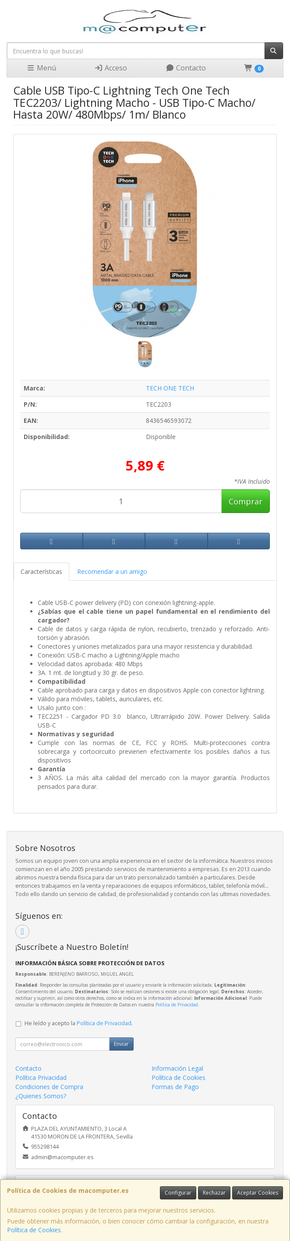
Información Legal (177, 1068)
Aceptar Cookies (257, 1192)
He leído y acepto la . (79, 1023)
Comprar (245, 501)
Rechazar (214, 1192)
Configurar (178, 1192)
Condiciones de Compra (49, 1087)
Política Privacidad (41, 1077)
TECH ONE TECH (170, 388)
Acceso (110, 68)
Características (41, 571)
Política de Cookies (34, 1230)
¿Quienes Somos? (40, 1096)
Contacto (186, 68)
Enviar (121, 1044)
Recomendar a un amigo (112, 571)
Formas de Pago (175, 1087)
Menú (41, 68)
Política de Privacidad (177, 1005)
